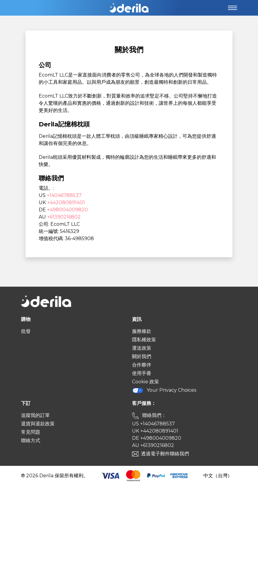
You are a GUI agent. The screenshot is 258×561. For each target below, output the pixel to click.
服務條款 (141, 331)
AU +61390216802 (153, 445)
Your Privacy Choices (164, 390)
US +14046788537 (153, 424)
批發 (26, 331)
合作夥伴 (141, 365)
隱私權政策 (144, 339)
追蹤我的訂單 (35, 415)
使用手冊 (141, 373)
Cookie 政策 (145, 382)
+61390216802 (64, 217)
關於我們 (141, 356)
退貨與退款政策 (38, 424)
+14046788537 (64, 195)
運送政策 (141, 348)
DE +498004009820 (156, 438)
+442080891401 (66, 202)
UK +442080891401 (155, 431)
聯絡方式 (30, 440)
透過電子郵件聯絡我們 (165, 454)
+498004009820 (67, 210)
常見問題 (30, 432)
